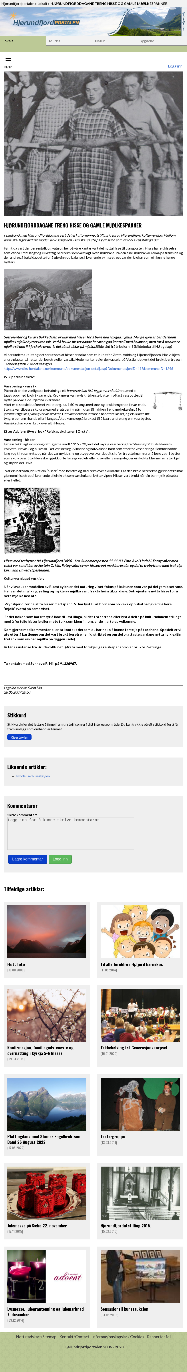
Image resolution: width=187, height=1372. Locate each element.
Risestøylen (19, 737)
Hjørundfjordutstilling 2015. (126, 1232)
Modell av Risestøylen (33, 776)
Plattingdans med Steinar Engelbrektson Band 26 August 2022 (43, 1145)
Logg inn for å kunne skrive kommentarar (72, 836)
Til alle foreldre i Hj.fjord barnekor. (132, 970)
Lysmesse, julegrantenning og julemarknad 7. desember (45, 1317)
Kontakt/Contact (74, 1343)
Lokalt (42, 3)
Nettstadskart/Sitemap (36, 1343)
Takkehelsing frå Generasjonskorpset (134, 1054)
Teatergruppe (113, 1143)
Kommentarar (22, 805)
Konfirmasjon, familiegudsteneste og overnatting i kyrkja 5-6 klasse (40, 1056)
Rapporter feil (159, 1343)
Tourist (54, 41)
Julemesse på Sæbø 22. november (37, 1232)
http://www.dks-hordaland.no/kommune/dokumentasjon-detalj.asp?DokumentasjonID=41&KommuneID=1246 (88, 368)
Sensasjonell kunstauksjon (124, 1315)
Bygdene (146, 41)
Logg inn (175, 66)
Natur (100, 41)
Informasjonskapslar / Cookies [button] (118, 1343)
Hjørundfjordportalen (17, 3)
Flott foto (16, 970)
